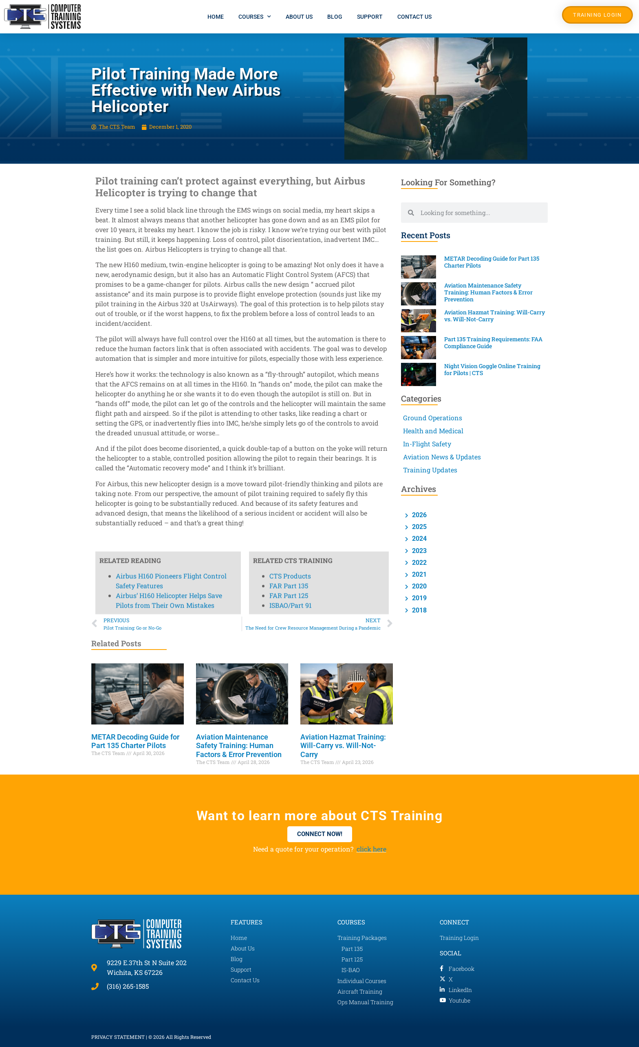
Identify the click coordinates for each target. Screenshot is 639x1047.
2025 (418, 527)
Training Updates (430, 469)
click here (371, 849)
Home (215, 16)
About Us (299, 16)
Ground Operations (432, 417)
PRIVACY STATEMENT (118, 1037)
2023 (418, 551)
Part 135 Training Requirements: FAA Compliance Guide (493, 342)
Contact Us (414, 16)
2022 (418, 562)
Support (370, 16)
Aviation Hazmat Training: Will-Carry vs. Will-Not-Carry (343, 746)
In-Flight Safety (427, 443)
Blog (334, 16)
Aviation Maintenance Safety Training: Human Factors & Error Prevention (239, 746)
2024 (418, 538)
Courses (254, 17)
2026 (418, 515)
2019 (418, 598)
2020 (418, 586)
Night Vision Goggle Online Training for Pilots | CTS (492, 369)
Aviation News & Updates (442, 456)
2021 (418, 574)
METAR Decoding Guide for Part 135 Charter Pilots (135, 741)
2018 (418, 610)
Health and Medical (433, 430)
